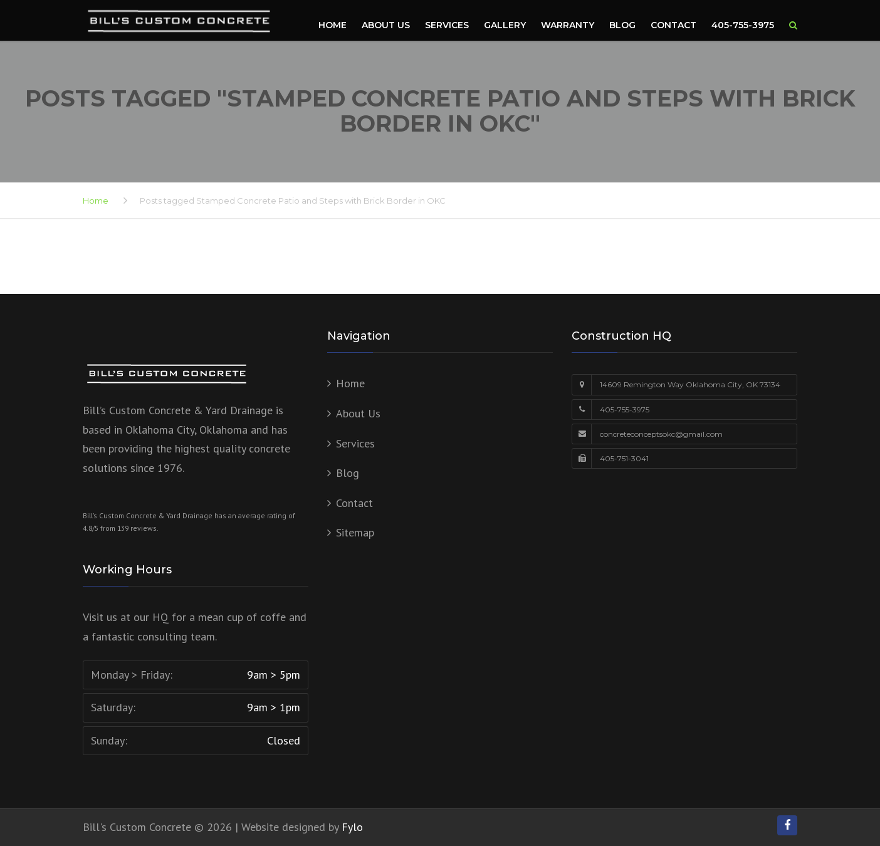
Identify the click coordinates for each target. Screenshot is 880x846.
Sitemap (355, 532)
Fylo (352, 827)
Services (447, 25)
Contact (673, 25)
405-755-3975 (742, 25)
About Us (386, 25)
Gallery (505, 25)
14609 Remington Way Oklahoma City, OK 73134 (690, 384)
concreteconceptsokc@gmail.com (661, 434)
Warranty (567, 25)
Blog (622, 25)
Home (332, 25)
